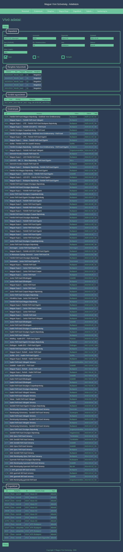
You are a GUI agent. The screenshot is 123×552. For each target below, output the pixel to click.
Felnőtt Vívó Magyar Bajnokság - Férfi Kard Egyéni (29, 170)
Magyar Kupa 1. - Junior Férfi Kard (23, 275)
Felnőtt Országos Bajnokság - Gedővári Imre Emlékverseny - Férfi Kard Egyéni (39, 147)
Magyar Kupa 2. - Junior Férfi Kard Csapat (25, 271)
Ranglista (51, 11)
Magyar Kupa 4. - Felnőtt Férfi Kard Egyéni (26, 211)
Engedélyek (77, 11)
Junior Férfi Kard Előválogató (20, 278)
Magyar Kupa (63, 11)
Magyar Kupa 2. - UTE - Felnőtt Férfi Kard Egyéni (28, 137)
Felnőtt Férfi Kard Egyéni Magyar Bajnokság (26, 349)
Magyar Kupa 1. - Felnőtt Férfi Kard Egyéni (26, 191)
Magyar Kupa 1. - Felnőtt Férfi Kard (23, 265)
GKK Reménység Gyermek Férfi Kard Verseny (27, 463)
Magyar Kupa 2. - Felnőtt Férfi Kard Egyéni (26, 221)
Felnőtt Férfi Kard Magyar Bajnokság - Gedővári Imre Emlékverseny (35, 117)
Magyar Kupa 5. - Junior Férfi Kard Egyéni (25, 204)
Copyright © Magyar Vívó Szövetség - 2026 (61, 550)
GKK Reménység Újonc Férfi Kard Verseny (26, 456)
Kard (7, 57)
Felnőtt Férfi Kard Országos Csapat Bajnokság (27, 214)
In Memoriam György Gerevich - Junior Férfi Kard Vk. (29, 255)
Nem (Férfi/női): (15, 44)
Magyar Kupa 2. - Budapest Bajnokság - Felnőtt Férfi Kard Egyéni (34, 167)
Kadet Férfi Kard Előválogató (20, 379)
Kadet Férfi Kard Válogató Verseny (23, 362)
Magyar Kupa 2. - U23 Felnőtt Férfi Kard (25, 157)
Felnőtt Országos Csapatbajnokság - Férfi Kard (27, 130)
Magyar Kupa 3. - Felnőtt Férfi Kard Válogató (26, 150)
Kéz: (73, 44)
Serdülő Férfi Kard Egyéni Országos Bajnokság (27, 406)
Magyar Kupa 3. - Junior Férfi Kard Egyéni (25, 228)
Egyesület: (73, 37)
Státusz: (102, 44)
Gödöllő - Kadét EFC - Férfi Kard (22, 365)
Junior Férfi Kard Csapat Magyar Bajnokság (26, 292)
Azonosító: (44, 37)
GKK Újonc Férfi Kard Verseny (21, 446)
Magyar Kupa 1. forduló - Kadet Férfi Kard (25, 372)
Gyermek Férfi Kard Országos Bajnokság (25, 460)
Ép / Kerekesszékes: (44, 44)
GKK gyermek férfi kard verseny (22, 473)
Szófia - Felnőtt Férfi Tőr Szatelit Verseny (25, 144)
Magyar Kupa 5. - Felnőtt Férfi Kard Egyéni (26, 201)
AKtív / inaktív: (15, 51)
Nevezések (25, 11)
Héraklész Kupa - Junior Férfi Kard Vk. (24, 298)
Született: (102, 37)
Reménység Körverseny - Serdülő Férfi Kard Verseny (29, 409)
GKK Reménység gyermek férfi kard (23, 480)
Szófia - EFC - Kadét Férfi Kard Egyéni (24, 355)
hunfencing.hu (102, 11)
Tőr (36, 57)
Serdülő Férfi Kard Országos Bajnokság (24, 433)
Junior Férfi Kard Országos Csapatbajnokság (26, 194)
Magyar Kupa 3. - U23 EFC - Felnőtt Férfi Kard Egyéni (30, 177)
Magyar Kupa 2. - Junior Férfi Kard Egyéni (25, 234)
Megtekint (37, 75)
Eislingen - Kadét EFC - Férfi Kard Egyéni (25, 345)
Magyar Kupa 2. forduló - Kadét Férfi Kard (25, 359)
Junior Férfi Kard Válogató (19, 335)
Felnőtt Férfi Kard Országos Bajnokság (24, 187)
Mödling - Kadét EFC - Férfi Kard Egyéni (25, 339)
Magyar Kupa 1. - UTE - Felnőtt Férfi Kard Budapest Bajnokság (33, 123)
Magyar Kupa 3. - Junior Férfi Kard (23, 285)
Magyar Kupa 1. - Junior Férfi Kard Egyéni (25, 238)
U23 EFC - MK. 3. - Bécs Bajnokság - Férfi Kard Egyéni (30, 160)
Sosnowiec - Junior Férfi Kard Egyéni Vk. (25, 261)
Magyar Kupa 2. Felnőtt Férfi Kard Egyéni (25, 305)
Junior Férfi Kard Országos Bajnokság (24, 244)
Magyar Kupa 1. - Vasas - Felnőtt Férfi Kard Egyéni (29, 140)
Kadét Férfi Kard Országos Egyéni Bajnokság (27, 332)
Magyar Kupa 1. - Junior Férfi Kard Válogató (26, 318)
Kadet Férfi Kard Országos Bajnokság (24, 389)
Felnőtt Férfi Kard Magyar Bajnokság (23, 302)
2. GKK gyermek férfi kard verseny (22, 470)
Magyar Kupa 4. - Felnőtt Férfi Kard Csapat (26, 207)
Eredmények (38, 11)
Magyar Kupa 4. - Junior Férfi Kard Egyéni (25, 224)
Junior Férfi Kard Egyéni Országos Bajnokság (27, 197)
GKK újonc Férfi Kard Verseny (21, 436)
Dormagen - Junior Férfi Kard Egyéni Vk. (25, 248)
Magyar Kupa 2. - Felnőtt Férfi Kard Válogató (26, 120)
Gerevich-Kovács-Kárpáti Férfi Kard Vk (24, 164)
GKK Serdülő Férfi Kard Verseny (22, 439)
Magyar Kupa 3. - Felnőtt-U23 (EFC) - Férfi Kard (28, 127)
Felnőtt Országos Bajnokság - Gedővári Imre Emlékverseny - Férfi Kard (36, 133)
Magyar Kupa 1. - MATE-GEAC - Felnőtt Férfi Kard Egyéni (31, 174)
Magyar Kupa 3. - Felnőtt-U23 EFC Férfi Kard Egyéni (29, 251)
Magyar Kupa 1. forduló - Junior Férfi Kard (25, 369)
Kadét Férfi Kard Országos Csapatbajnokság (26, 328)
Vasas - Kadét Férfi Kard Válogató (22, 399)
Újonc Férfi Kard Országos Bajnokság (24, 429)
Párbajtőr (67, 57)
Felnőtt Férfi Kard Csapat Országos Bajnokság (27, 184)
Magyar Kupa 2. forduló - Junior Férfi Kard (25, 352)
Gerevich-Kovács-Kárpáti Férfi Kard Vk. (24, 154)
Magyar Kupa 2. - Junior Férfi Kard (23, 312)
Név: (15, 37)
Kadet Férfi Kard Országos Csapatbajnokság (26, 386)
